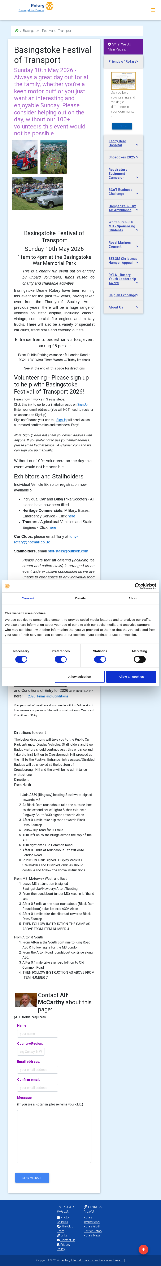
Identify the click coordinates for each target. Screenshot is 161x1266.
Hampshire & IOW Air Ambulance (122, 208)
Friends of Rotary (122, 61)
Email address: (28, 1061)
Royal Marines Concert (120, 244)
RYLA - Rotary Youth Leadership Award (122, 279)
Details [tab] (80, 598)
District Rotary (93, 1231)
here (71, 516)
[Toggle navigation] (153, 10)
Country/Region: (30, 1043)
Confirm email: (28, 1079)
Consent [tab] (28, 598)
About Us (116, 307)
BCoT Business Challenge (120, 192)
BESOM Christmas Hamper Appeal (123, 261)
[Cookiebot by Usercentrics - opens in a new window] (137, 586)
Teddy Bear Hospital (117, 143)
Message (24, 1097)
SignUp (82, 404)
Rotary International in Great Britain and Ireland (92, 1260)
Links (62, 1235)
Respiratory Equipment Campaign (118, 173)
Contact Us (66, 1240)
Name (21, 1025)
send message (32, 1178)
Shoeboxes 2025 (122, 157)
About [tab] (133, 598)
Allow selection (79, 676)
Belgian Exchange (122, 295)
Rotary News (92, 1235)
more (122, 126)
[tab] (123, 61)
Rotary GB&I (92, 1226)
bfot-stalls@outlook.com (68, 551)
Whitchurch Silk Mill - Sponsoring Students (122, 226)
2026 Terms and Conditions (48, 696)
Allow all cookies (131, 676)
